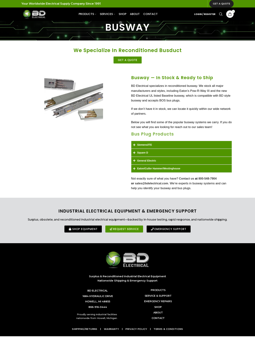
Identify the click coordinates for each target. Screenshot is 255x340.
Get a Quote (221, 4)
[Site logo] (37, 16)
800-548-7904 (208, 182)
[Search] (220, 17)
